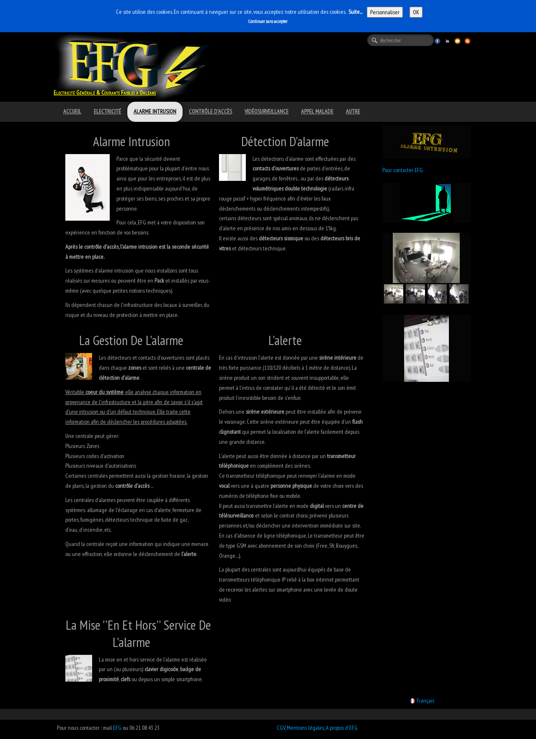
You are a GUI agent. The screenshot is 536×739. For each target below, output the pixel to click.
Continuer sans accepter (268, 21)
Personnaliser (384, 12)
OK (416, 12)
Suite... (355, 11)
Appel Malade (317, 111)
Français (423, 700)
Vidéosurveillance (267, 111)
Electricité (107, 111)
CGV (281, 727)
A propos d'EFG (342, 727)
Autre (353, 111)
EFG (117, 727)
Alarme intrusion (155, 111)
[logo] (108, 82)
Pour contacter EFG (402, 170)
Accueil (72, 111)
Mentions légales (305, 727)
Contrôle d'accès (210, 111)
